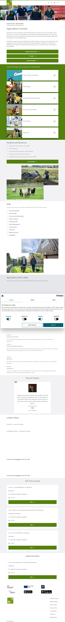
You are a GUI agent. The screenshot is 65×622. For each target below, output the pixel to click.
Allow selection (32, 325)
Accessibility (53, 611)
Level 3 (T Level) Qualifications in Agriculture (32, 495)
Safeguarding (53, 617)
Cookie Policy (53, 604)
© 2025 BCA (10, 621)
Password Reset (54, 598)
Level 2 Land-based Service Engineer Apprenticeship (32, 570)
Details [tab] (32, 300)
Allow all (53, 325)
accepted (18, 459)
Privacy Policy (53, 608)
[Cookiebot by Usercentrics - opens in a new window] (57, 296)
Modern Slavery (54, 601)
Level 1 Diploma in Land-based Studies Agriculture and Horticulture (32, 518)
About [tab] (53, 300)
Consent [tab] (11, 300)
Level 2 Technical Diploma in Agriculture (32, 541)
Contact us (52, 614)
